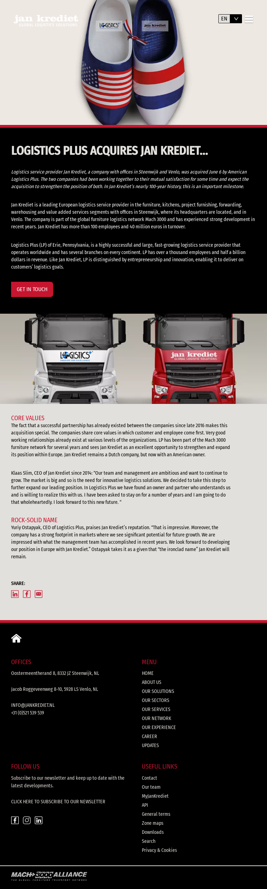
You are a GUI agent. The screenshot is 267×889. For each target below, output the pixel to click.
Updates (150, 745)
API (145, 805)
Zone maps (152, 823)
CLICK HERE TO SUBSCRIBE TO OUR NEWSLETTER (58, 802)
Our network (156, 718)
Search (148, 841)
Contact (149, 778)
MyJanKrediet (155, 796)
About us (151, 682)
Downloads (153, 832)
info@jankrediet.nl (33, 705)
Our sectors (155, 700)
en (224, 18)
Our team (151, 787)
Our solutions (158, 691)
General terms (156, 814)
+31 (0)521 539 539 (27, 713)
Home (148, 673)
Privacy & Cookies (159, 850)
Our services (156, 709)
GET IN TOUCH (32, 289)
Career (149, 736)
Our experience (159, 727)
